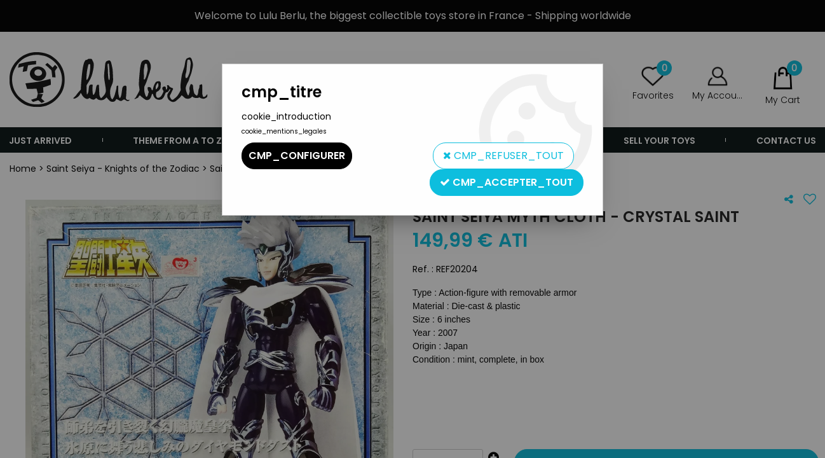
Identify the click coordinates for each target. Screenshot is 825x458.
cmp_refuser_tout (503, 155)
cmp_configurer (297, 155)
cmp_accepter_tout (506, 182)
